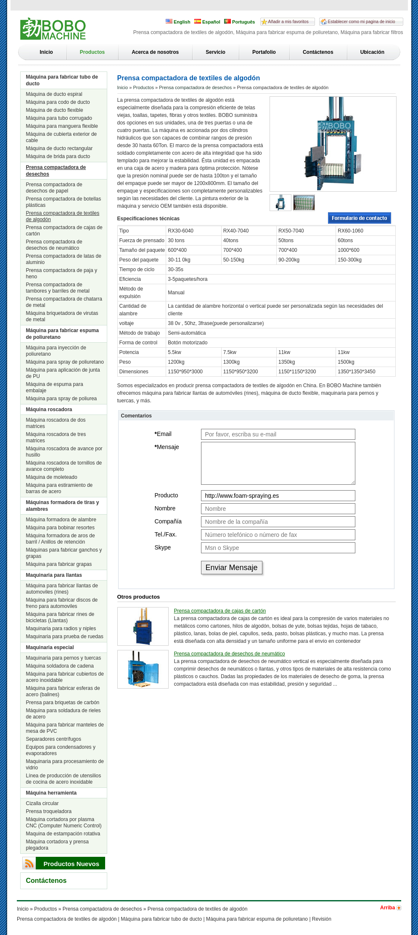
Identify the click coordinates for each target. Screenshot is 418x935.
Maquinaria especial (50, 647)
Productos (92, 52)
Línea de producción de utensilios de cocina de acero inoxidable (63, 779)
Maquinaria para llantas (54, 575)
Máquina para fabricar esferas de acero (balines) (63, 691)
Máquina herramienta (51, 793)
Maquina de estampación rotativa (63, 834)
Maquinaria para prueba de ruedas (64, 636)
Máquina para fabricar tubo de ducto (62, 80)
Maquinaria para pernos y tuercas (63, 658)
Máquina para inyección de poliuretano (56, 351)
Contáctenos (318, 52)
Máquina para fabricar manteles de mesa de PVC (65, 728)
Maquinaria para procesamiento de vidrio (65, 764)
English (178, 21)
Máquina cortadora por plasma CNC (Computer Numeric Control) (64, 822)
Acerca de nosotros (155, 52)
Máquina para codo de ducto (58, 102)
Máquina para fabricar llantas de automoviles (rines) (62, 589)
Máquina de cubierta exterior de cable (61, 137)
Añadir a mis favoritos (288, 21)
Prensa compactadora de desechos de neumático (54, 245)
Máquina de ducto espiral (54, 94)
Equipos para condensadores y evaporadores (60, 750)
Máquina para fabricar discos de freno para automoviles (62, 603)
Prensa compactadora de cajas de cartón (64, 231)
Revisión (321, 919)
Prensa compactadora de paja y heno (61, 273)
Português (239, 21)
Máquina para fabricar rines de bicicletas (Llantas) (60, 617)
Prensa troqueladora (49, 811)
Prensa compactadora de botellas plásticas (63, 202)
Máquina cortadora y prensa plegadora (57, 845)
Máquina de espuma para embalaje (54, 387)
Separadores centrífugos (53, 739)
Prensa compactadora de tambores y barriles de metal (58, 288)
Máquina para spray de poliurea (61, 398)
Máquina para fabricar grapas (59, 564)
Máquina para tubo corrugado (59, 118)
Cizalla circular (42, 803)
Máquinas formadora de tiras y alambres (62, 505)
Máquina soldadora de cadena (60, 666)
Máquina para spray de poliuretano (65, 362)
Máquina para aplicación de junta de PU (63, 373)
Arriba (387, 908)
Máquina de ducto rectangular (59, 148)
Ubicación (372, 52)
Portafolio (264, 52)
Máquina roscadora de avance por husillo (64, 452)
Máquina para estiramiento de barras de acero (59, 488)
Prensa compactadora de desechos (56, 170)
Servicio (215, 52)
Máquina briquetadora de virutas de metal (62, 316)
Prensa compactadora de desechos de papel (54, 188)
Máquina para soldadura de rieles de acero (63, 714)
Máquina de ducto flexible (54, 110)
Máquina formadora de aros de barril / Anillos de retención (60, 539)
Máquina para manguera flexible (62, 126)
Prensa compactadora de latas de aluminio (63, 259)
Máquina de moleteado (51, 477)
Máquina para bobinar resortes (60, 528)
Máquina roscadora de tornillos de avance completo (64, 466)
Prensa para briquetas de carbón (63, 702)
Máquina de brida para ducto (58, 156)
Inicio (46, 52)
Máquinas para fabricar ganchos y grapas (64, 553)
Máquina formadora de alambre (61, 520)
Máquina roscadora (49, 409)
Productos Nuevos (72, 863)
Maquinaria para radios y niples (61, 628)
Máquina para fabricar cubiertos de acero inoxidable (65, 677)
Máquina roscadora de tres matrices (56, 437)
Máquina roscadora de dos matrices (56, 423)
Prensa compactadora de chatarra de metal (64, 302)
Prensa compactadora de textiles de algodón (63, 216)
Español (207, 21)
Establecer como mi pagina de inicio (361, 21)
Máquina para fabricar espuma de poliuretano (62, 334)
